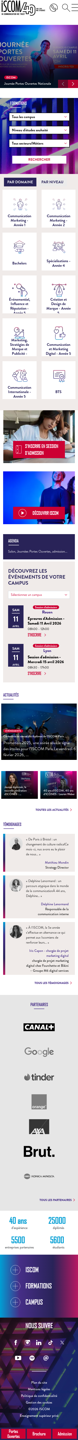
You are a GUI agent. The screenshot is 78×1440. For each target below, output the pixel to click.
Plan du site (39, 1382)
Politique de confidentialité (39, 1395)
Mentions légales (39, 1389)
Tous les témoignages (53, 983)
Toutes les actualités (54, 810)
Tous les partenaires (57, 1200)
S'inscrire (37, 634)
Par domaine (20, 182)
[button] (63, 84)
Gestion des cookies (39, 1402)
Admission (65, 1433)
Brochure (39, 1433)
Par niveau (52, 182)
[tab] (20, 182)
